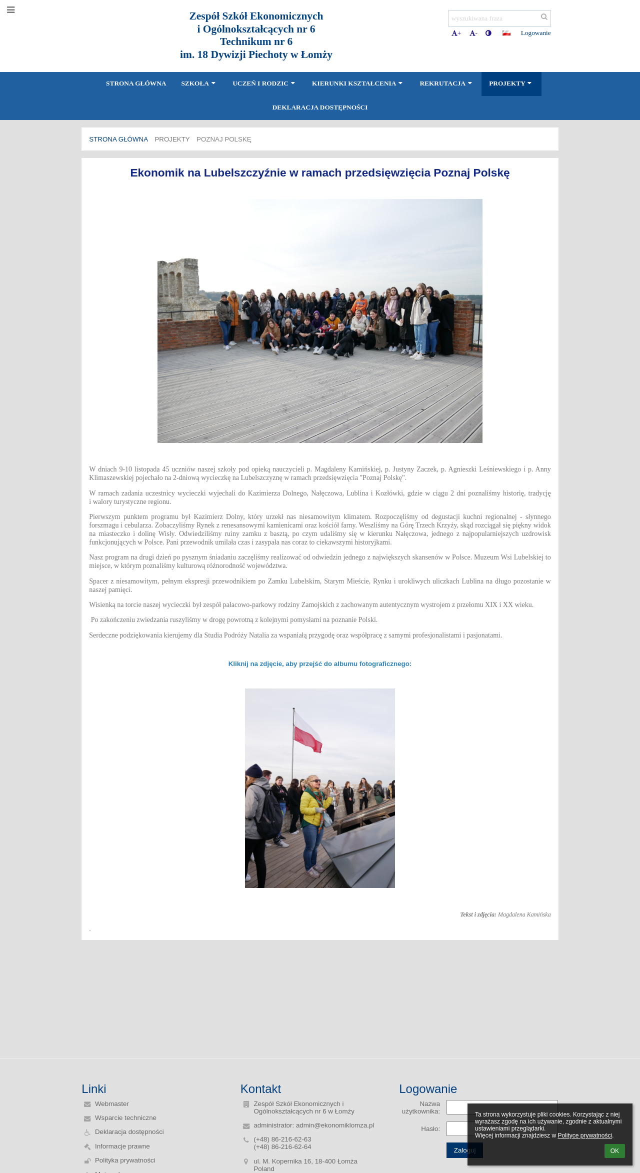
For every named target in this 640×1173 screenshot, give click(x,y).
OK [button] (614, 1151)
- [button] (474, 33)
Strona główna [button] (136, 83)
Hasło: (430, 1128)
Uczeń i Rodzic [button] (264, 83)
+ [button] (457, 33)
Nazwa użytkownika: (421, 1107)
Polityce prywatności (585, 1135)
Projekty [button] (511, 83)
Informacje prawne (122, 1146)
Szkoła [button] (199, 83)
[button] (506, 33)
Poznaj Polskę (224, 139)
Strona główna (118, 139)
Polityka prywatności (125, 1160)
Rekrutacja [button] (447, 83)
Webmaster (112, 1104)
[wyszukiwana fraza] (499, 18)
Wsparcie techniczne (125, 1118)
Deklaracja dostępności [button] (320, 107)
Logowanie (536, 32)
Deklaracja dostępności (129, 1132)
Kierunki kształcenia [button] (358, 83)
